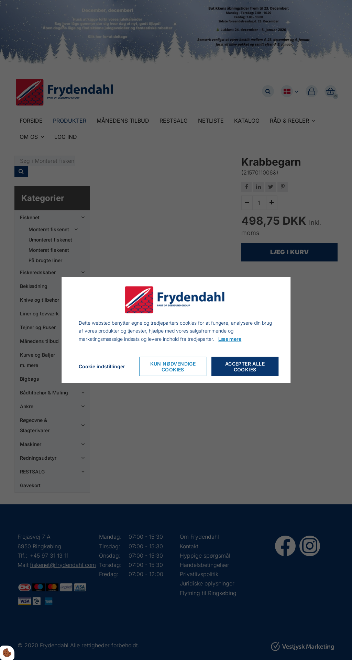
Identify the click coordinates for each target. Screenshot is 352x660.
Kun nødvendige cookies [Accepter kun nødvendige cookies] (173, 366)
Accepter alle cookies (245, 366)
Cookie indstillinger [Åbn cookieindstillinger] (102, 366)
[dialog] (176, 330)
